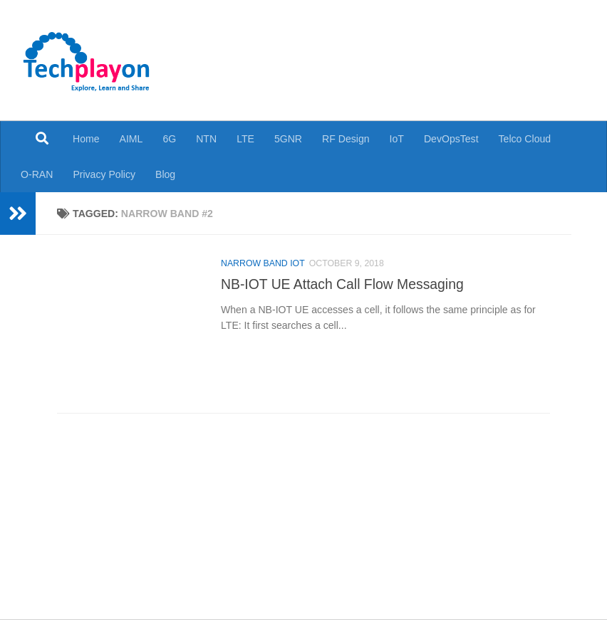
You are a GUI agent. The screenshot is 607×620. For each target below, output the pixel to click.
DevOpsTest (451, 139)
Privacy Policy (104, 174)
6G (169, 139)
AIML (131, 139)
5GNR (288, 139)
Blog (165, 174)
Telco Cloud (525, 139)
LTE (245, 139)
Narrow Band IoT (263, 263)
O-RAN (37, 174)
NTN (206, 139)
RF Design (346, 139)
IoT (397, 139)
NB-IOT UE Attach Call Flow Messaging (342, 284)
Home (86, 139)
